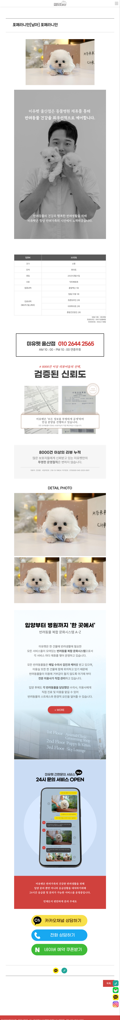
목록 (108, 983)
